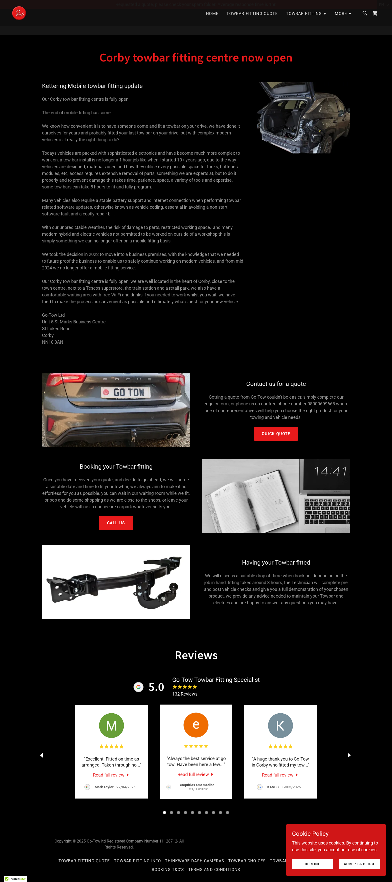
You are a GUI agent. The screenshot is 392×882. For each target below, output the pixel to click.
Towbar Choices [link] (247, 861)
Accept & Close (359, 864)
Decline (312, 864)
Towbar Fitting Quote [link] (252, 22)
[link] (19, 21)
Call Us (116, 523)
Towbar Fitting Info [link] (137, 861)
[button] (306, 22)
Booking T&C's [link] (168, 869)
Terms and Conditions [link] (214, 869)
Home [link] (212, 22)
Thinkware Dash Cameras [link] (194, 861)
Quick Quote (276, 433)
